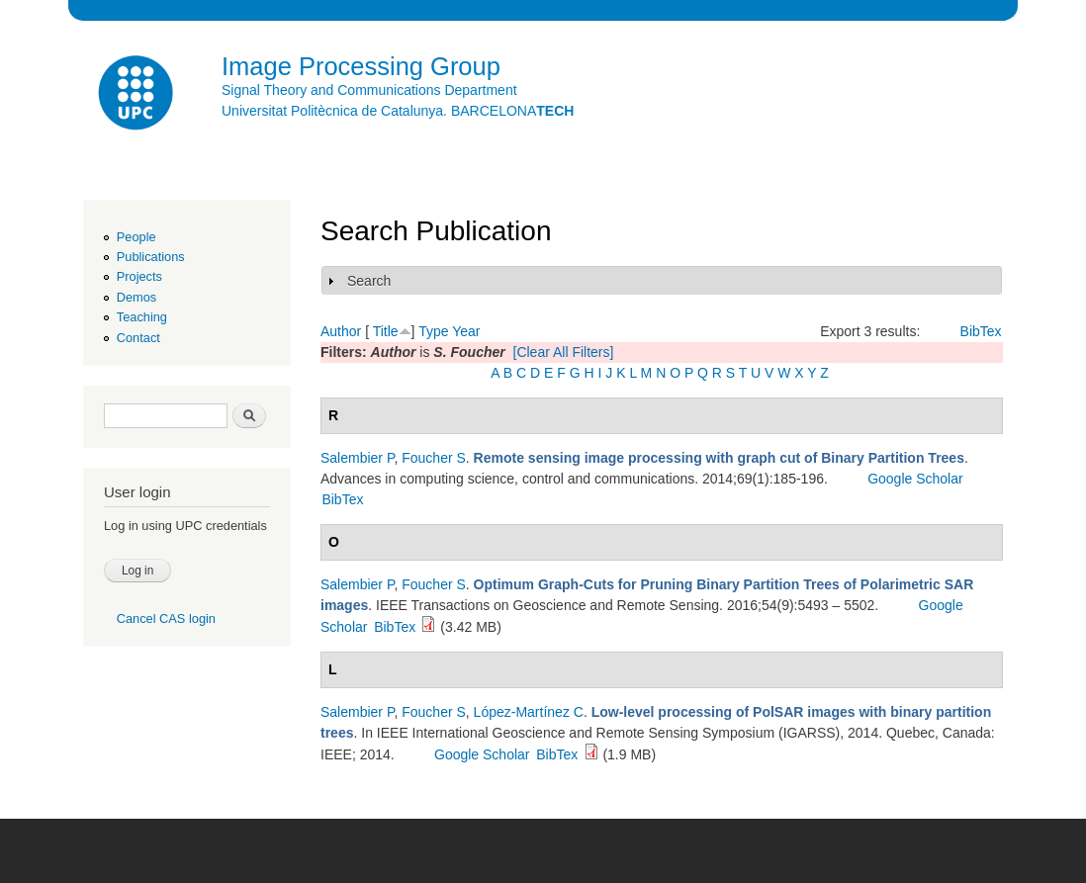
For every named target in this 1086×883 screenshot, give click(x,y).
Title (386, 331)
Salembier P (357, 458)
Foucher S (434, 458)
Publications (151, 256)
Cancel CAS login (166, 618)
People (136, 236)
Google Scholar (915, 478)
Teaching (142, 316)
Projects (139, 276)
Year (466, 331)
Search (369, 281)
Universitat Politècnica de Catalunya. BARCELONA (398, 111)
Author (340, 331)
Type (433, 331)
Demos (136, 297)
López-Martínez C (529, 712)
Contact (138, 337)
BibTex (981, 331)
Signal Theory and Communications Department (369, 90)
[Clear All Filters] (563, 352)
